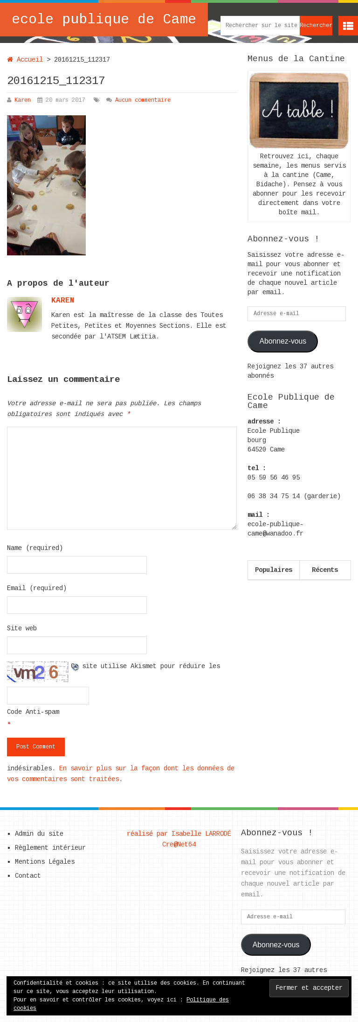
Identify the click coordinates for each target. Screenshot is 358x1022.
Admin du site (39, 834)
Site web (22, 628)
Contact (28, 876)
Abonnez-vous (282, 341)
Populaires (273, 570)
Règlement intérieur (50, 848)
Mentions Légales (45, 862)
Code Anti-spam (33, 712)
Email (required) (37, 588)
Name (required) (35, 548)
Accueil (25, 59)
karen (63, 300)
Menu (348, 25)
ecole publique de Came (104, 20)
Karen (22, 100)
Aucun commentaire (143, 100)
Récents (325, 570)
